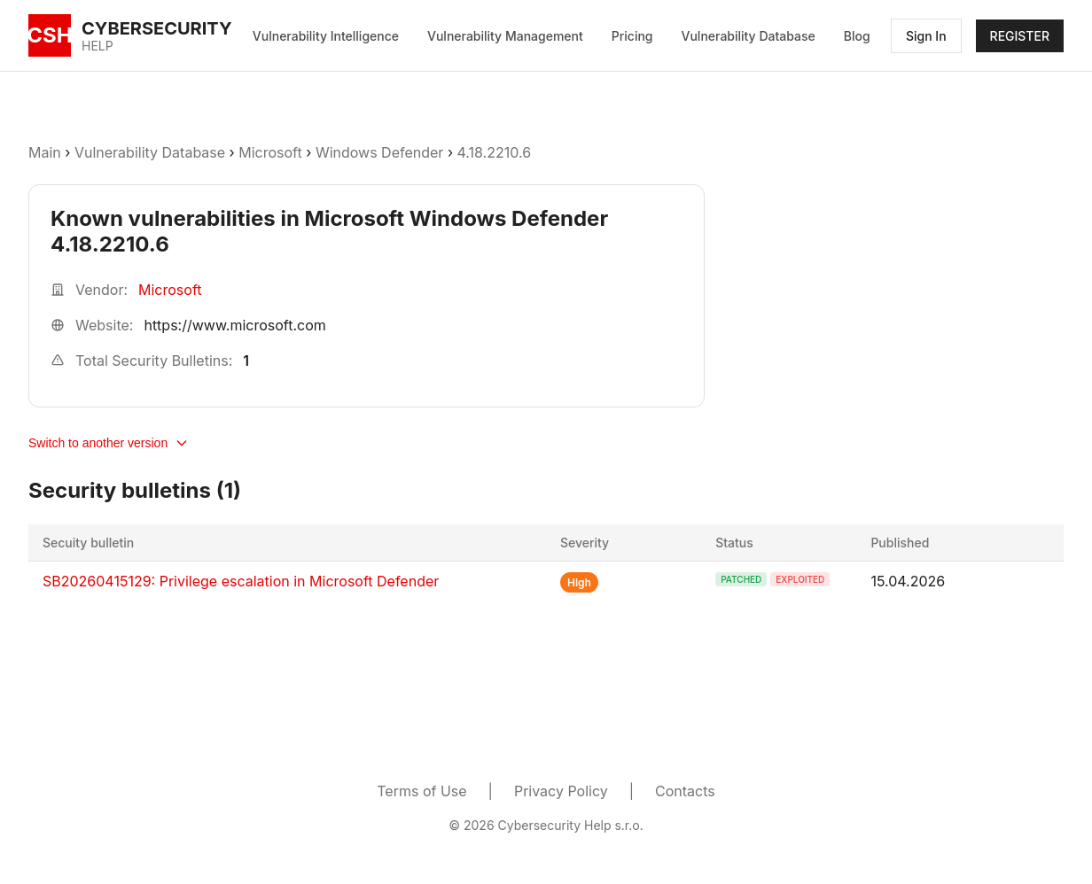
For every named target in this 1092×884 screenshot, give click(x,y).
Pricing (632, 35)
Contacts (685, 791)
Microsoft (269, 152)
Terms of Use (421, 791)
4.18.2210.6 (494, 152)
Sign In (926, 35)
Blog (857, 35)
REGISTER (1019, 35)
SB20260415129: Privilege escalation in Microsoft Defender (241, 581)
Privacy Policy (561, 791)
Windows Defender (380, 152)
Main (44, 152)
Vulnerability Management (505, 35)
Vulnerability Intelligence (326, 35)
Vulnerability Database (748, 35)
